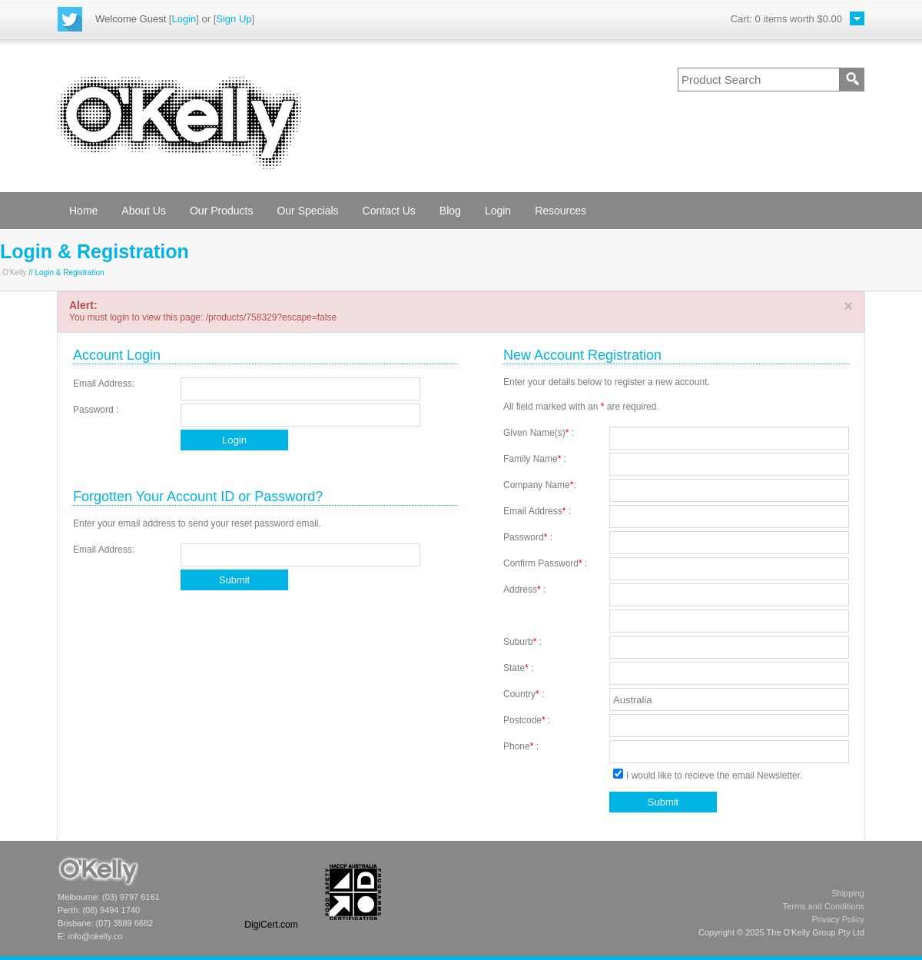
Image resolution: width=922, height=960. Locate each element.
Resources (560, 210)
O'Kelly (14, 272)
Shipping (847, 893)
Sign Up (233, 19)
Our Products (221, 210)
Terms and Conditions (823, 906)
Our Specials (307, 210)
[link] (271, 892)
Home (83, 210)
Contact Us (389, 210)
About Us (143, 210)
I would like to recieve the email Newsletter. (707, 775)
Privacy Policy (838, 919)
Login (183, 19)
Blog (450, 210)
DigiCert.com (270, 924)
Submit (234, 580)
